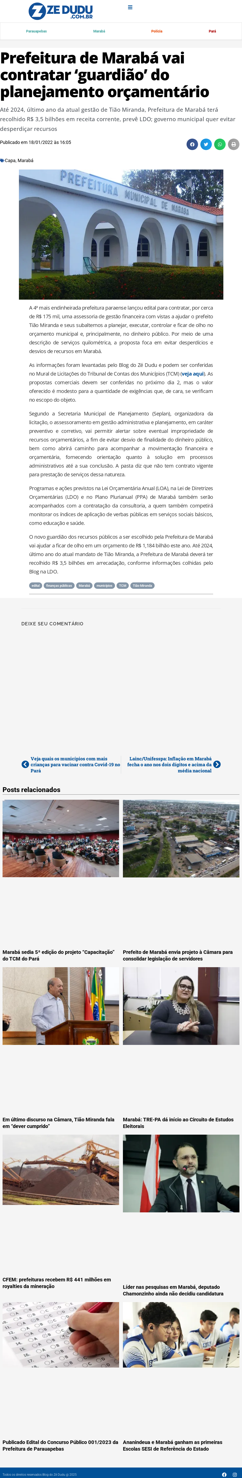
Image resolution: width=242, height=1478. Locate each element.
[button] (192, 145)
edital (36, 586)
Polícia (156, 31)
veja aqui (193, 374)
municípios (104, 586)
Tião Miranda (142, 586)
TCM (122, 586)
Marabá (98, 31)
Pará (211, 31)
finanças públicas (59, 586)
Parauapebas (36, 31)
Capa (10, 161)
